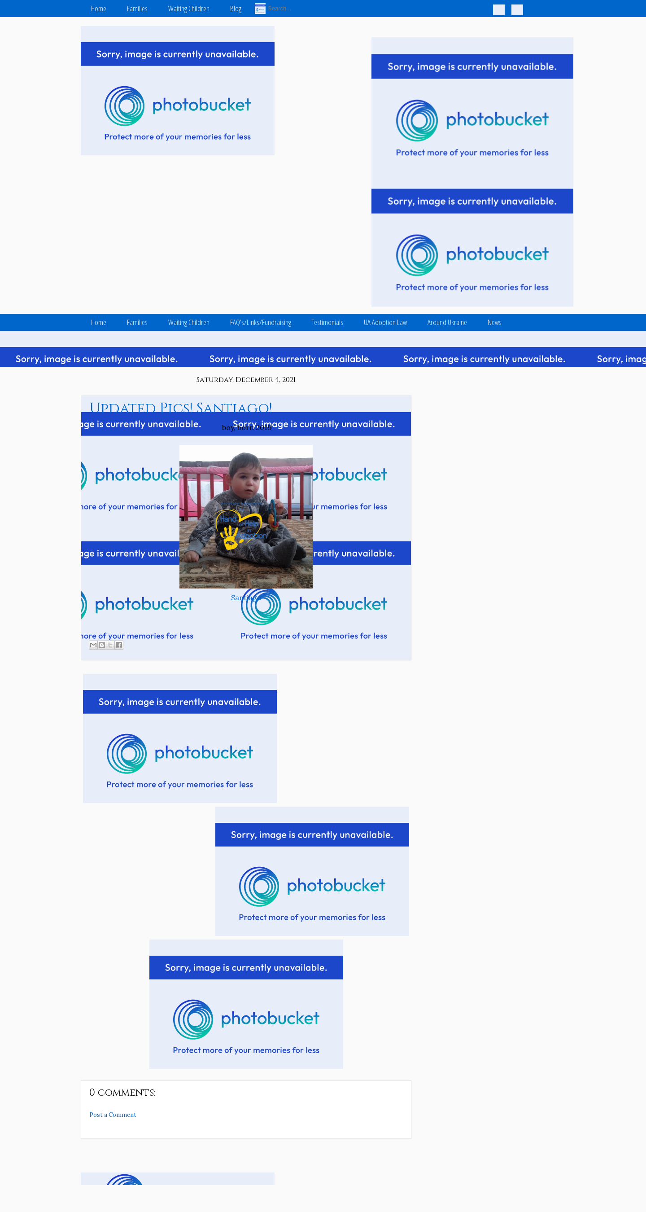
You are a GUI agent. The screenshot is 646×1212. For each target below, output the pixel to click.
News (495, 322)
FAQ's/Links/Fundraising (260, 322)
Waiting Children (189, 8)
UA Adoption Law (385, 322)
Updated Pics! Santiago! (180, 408)
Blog (235, 8)
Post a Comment (112, 1115)
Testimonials (327, 322)
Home (98, 8)
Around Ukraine (447, 322)
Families (137, 8)
